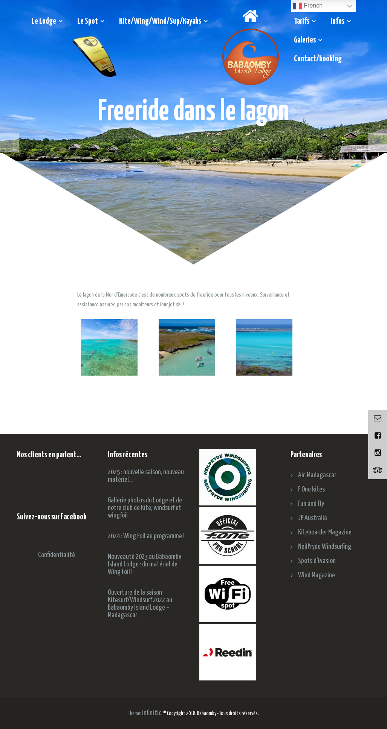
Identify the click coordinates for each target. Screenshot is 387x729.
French (308, 6)
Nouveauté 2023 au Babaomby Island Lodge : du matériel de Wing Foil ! (144, 564)
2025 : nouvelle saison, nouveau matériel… (146, 476)
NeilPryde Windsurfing (324, 546)
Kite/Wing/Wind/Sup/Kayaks (160, 21)
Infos (337, 21)
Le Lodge (44, 21)
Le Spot (87, 21)
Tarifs (301, 21)
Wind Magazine (316, 575)
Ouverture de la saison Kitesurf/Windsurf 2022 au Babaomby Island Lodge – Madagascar (140, 604)
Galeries (305, 40)
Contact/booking (318, 59)
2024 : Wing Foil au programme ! (146, 536)
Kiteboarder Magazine (325, 532)
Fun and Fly (311, 503)
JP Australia (312, 518)
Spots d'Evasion (317, 561)
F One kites (311, 489)
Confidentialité (56, 555)
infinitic (151, 713)
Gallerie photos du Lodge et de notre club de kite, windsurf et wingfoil (145, 508)
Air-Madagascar (317, 475)
